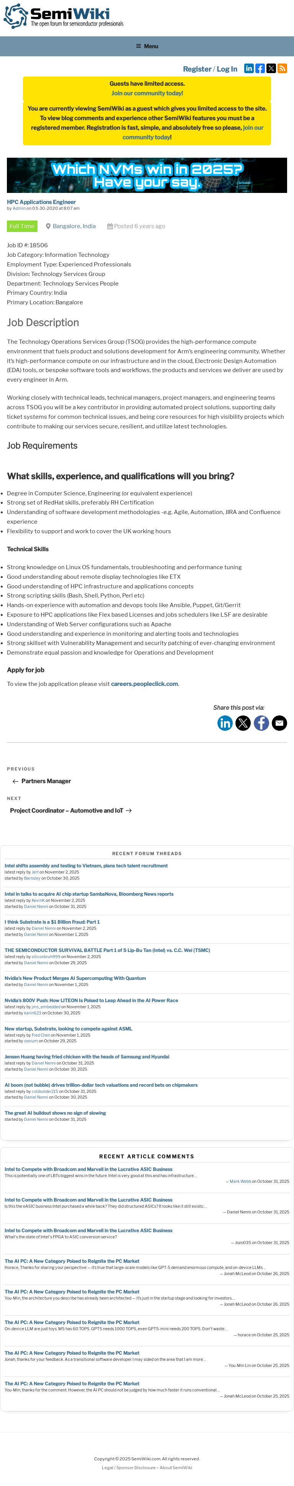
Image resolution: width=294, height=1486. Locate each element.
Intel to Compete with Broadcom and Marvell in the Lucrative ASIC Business (88, 1169)
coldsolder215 (45, 1091)
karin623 (32, 1013)
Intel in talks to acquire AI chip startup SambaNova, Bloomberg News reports (89, 894)
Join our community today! (147, 93)
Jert (35, 872)
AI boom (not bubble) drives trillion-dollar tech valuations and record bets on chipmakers (101, 1085)
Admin (19, 208)
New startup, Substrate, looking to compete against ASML (68, 1029)
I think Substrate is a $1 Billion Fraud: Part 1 (52, 922)
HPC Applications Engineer (41, 202)
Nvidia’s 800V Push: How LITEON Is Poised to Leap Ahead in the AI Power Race (91, 1000)
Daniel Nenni (36, 906)
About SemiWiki (176, 1467)
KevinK (38, 900)
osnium (31, 1041)
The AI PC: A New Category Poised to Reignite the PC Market (72, 1261)
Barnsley (32, 878)
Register (197, 69)
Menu (147, 46)
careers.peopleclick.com (144, 684)
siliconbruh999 (46, 956)
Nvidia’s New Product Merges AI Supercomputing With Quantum (75, 978)
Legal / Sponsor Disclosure (129, 1467)
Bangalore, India (74, 226)
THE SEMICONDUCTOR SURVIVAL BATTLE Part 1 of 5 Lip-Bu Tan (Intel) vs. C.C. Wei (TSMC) (107, 950)
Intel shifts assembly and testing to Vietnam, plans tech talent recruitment (86, 866)
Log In (227, 69)
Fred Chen (41, 1035)
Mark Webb (240, 1181)
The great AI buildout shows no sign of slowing (55, 1113)
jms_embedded (46, 1006)
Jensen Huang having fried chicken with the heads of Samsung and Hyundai (87, 1057)
